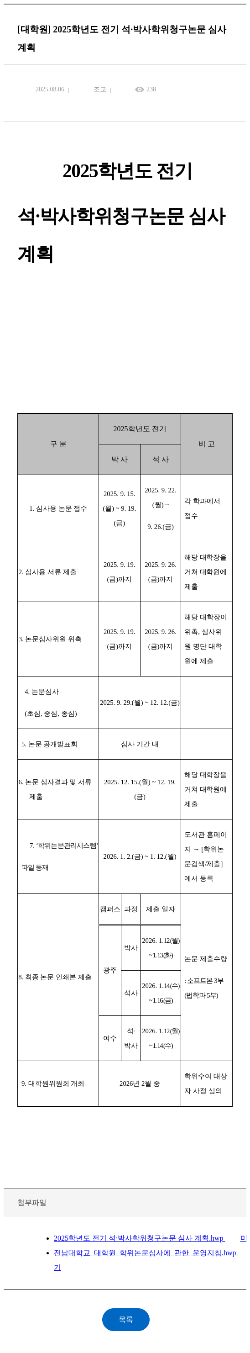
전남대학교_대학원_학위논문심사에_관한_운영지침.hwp (146, 1253)
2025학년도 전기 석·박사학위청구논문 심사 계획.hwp (139, 1238)
